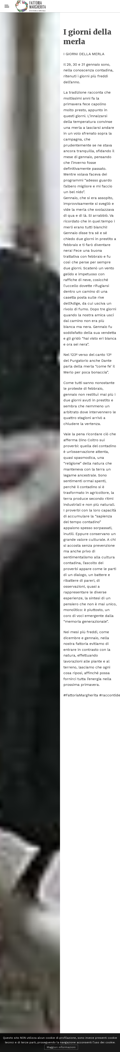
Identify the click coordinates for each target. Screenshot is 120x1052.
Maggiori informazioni (61, 1047)
